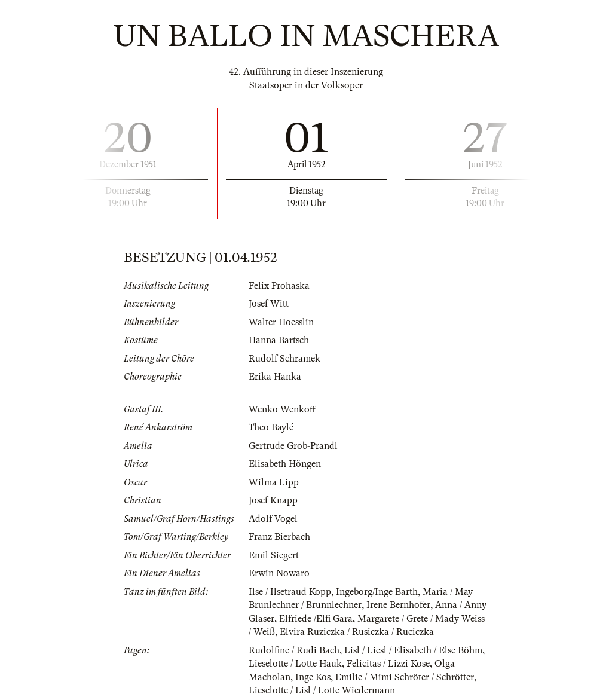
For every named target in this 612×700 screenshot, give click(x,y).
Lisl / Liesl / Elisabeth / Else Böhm (413, 650)
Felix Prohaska (279, 285)
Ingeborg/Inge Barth (377, 591)
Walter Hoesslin (281, 322)
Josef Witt (269, 303)
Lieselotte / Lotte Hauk (295, 663)
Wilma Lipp (274, 482)
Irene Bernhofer (398, 605)
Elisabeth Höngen (285, 463)
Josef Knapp (273, 500)
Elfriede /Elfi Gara (316, 618)
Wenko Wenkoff (282, 409)
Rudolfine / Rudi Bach (294, 650)
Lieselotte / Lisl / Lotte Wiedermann (322, 690)
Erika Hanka (275, 376)
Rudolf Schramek (284, 358)
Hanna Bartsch (279, 340)
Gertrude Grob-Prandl (293, 446)
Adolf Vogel (273, 518)
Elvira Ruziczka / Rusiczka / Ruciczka (357, 631)
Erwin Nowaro (279, 573)
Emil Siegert (274, 555)
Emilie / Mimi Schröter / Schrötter (404, 677)
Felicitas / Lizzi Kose (388, 663)
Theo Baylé (271, 427)
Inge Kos (313, 677)
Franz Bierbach (279, 536)
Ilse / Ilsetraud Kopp (290, 591)
